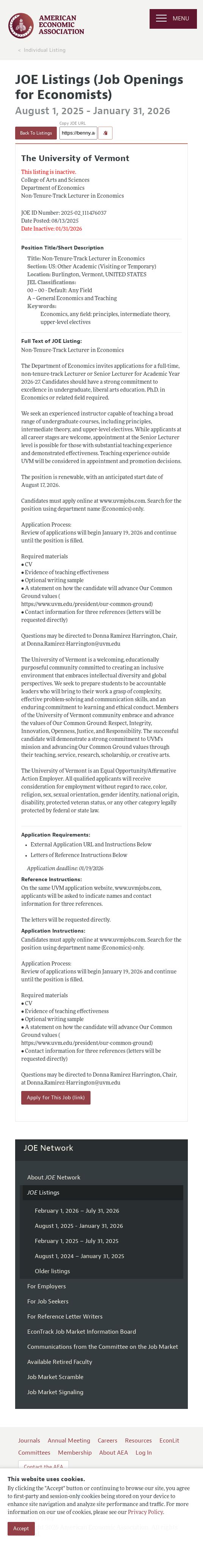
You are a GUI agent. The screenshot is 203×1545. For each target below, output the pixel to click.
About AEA (113, 1453)
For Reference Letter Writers (65, 1316)
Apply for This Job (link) (56, 1097)
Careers (107, 1440)
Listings (43, 1192)
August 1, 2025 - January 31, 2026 (79, 1226)
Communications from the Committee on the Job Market (102, 1347)
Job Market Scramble (55, 1377)
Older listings (52, 1271)
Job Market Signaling (55, 1392)
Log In (144, 1453)
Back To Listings (36, 133)
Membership (75, 1453)
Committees (34, 1453)
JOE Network (48, 1148)
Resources (138, 1440)
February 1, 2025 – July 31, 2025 (77, 1241)
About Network (53, 1177)
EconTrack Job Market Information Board (81, 1332)
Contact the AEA (43, 1467)
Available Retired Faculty (59, 1362)
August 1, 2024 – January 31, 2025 (79, 1256)
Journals (29, 1440)
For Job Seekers (48, 1301)
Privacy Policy (145, 1513)
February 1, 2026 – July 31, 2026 (77, 1211)
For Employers (46, 1286)
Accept (21, 1528)
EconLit (169, 1440)
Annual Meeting (69, 1440)
